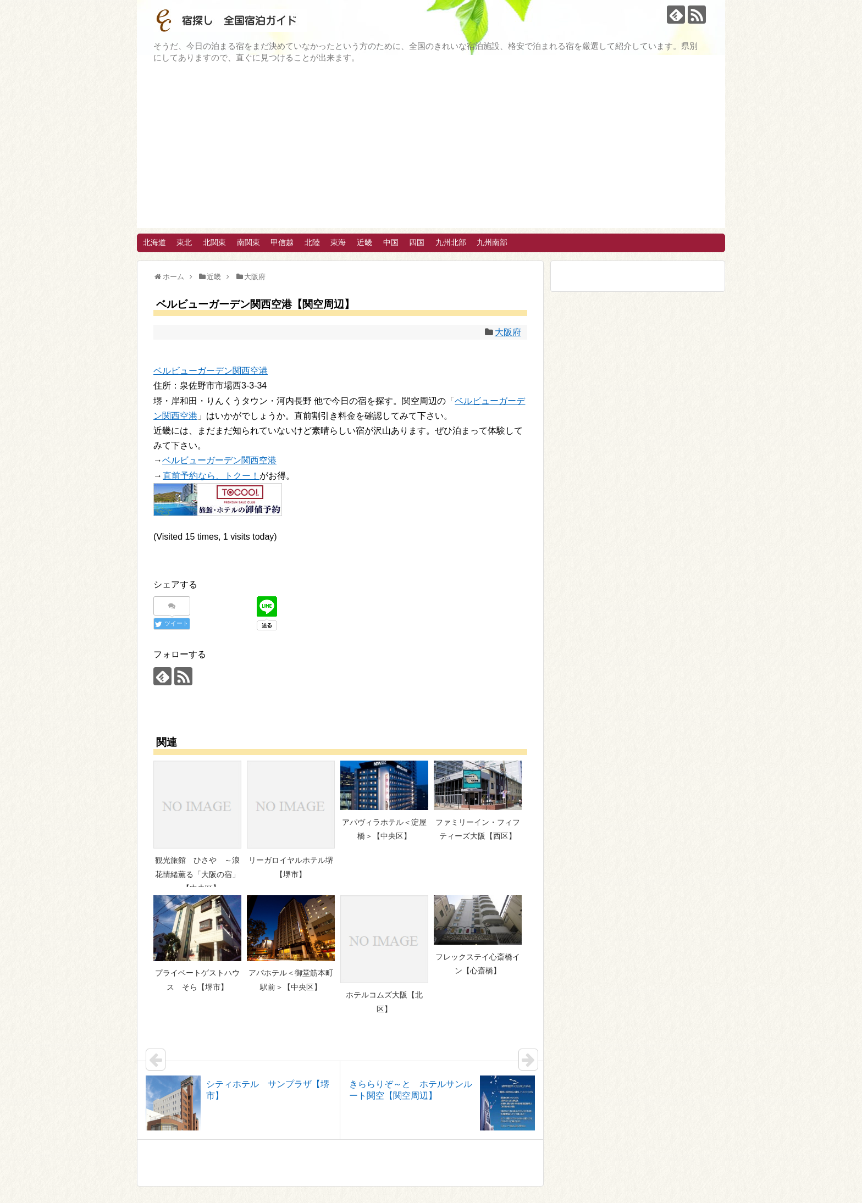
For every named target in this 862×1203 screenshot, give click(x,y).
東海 (338, 242)
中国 (391, 242)
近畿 (364, 242)
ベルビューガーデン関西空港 (210, 370)
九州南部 (492, 242)
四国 (416, 242)
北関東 (214, 242)
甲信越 (282, 242)
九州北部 (450, 242)
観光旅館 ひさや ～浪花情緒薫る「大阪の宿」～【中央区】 (197, 874)
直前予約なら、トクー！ (210, 475)
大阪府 (508, 332)
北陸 (312, 242)
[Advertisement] (431, 151)
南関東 (248, 242)
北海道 (154, 242)
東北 (184, 242)
